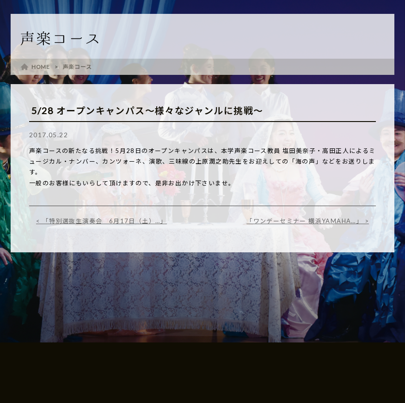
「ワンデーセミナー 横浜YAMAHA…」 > (307, 221)
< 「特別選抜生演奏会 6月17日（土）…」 (101, 221)
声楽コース (77, 66)
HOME (40, 66)
